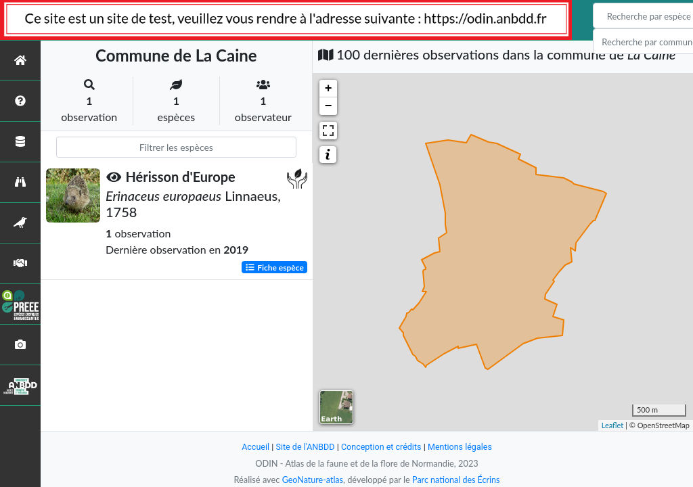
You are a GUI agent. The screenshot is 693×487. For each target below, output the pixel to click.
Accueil (253, 447)
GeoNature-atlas (311, 479)
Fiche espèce (274, 267)
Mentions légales (462, 447)
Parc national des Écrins (456, 479)
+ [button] (328, 88)
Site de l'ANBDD (304, 447)
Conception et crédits (381, 447)
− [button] (328, 106)
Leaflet (613, 425)
